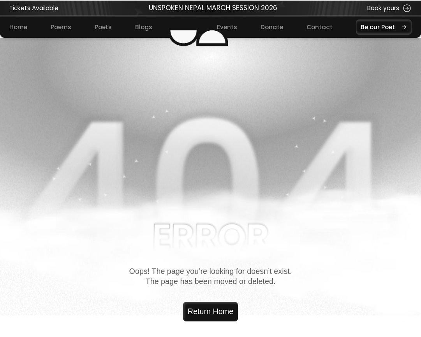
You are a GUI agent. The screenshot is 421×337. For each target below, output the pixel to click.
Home (18, 27)
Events (227, 27)
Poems (61, 27)
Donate (272, 27)
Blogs (143, 27)
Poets (103, 27)
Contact (320, 27)
